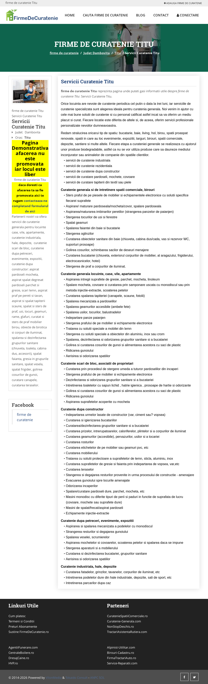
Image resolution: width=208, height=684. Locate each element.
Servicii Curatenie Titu (87, 81)
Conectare (188, 15)
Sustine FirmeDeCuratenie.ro (29, 632)
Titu (118, 53)
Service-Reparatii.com (122, 663)
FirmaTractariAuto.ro (121, 658)
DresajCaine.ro (19, 658)
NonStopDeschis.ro (120, 626)
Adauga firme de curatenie (183, 3)
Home (70, 15)
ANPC (94, 677)
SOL (102, 677)
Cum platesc (17, 616)
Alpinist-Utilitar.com (121, 647)
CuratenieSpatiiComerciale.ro (127, 616)
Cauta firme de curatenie (105, 15)
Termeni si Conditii (21, 621)
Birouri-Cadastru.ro (120, 653)
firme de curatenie (64, 53)
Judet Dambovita (96, 53)
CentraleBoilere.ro (21, 653)
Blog (140, 15)
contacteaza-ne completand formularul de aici (30, 206)
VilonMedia (54, 677)
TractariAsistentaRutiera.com (127, 632)
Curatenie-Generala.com (124, 621)
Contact (161, 15)
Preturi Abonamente (23, 626)
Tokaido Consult (76, 677)
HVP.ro (13, 663)
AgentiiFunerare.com (23, 647)
